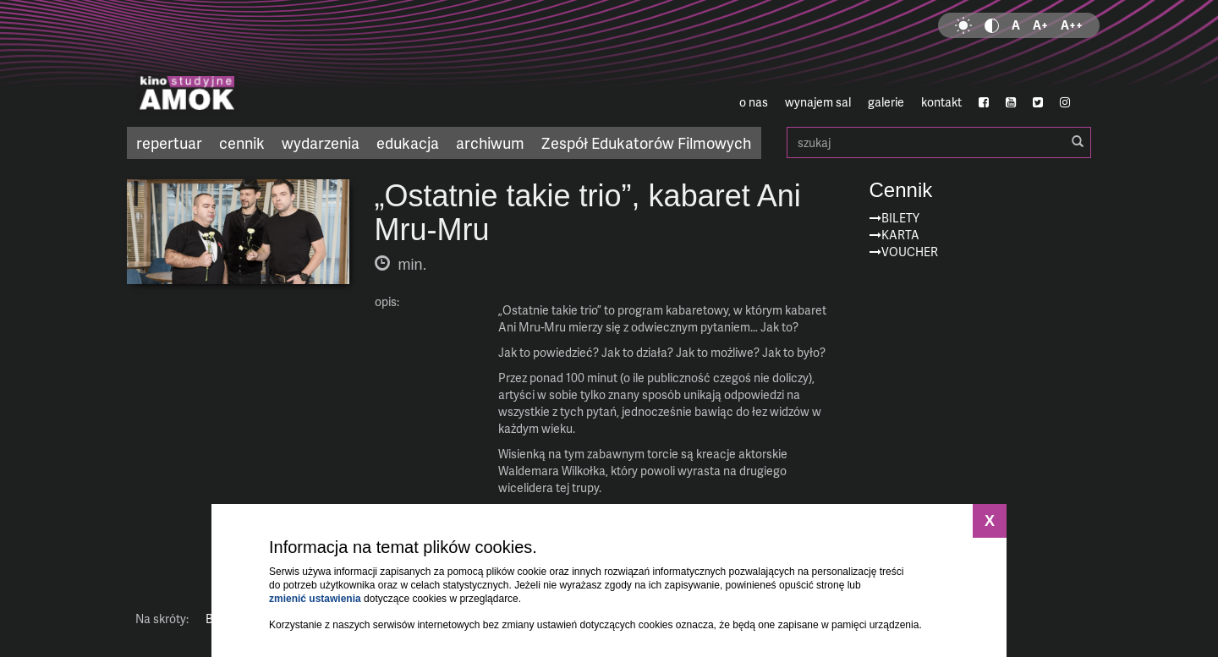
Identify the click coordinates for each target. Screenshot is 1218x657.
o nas (753, 102)
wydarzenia (320, 142)
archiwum (490, 142)
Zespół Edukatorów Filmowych (646, 142)
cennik (242, 142)
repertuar (169, 142)
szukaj (939, 142)
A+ (1040, 25)
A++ (1072, 25)
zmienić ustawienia (315, 599)
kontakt (941, 102)
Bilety (900, 218)
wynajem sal (818, 102)
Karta (900, 235)
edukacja (407, 142)
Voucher (909, 252)
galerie (886, 102)
